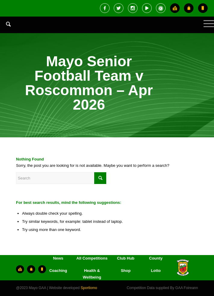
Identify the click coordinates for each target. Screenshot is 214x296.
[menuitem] (5, 29)
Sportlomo (89, 288)
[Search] (5, 24)
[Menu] (205, 29)
